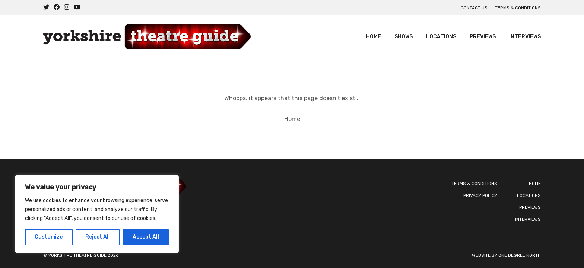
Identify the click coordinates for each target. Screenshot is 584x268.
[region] (97, 214)
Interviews (525, 37)
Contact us (474, 7)
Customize (49, 237)
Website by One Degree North (506, 255)
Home (373, 37)
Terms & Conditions (518, 7)
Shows (403, 37)
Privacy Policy (480, 195)
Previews (483, 37)
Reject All (97, 237)
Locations (441, 37)
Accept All (146, 237)
